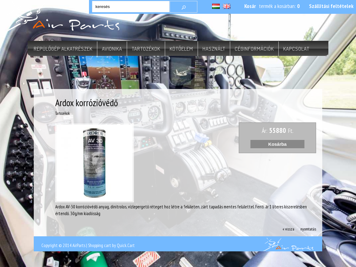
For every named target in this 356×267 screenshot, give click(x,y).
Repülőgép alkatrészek (63, 48)
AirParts (78, 245)
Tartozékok (146, 48)
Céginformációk (254, 48)
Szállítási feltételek (331, 6)
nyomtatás (308, 229)
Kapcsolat (296, 48)
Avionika (112, 48)
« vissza (288, 229)
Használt (214, 48)
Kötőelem (181, 48)
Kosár (250, 6)
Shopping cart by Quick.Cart (111, 245)
